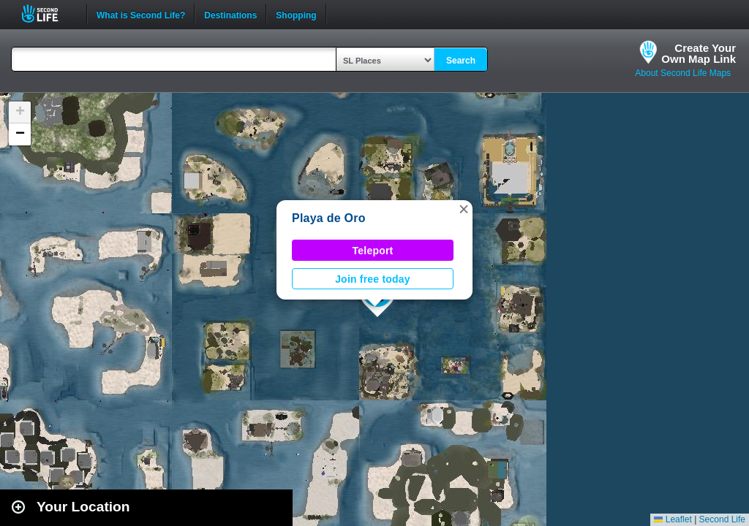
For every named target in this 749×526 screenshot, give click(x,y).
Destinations (230, 14)
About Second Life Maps (683, 73)
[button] (464, 209)
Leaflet (672, 519)
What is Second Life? (141, 14)
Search (460, 61)
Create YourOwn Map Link (698, 53)
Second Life (47, 13)
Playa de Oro (329, 218)
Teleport (373, 250)
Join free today (372, 279)
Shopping (296, 14)
